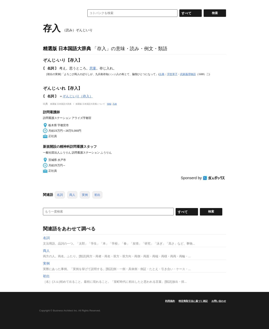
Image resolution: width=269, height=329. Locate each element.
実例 (85, 194)
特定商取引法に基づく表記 (193, 301)
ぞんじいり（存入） (78, 96)
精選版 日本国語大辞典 (67, 48)
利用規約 (170, 301)
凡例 (115, 104)
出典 (161, 74)
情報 (109, 104)
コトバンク (61, 13)
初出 (97, 194)
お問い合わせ (218, 301)
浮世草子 (172, 74)
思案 (92, 68)
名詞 (60, 194)
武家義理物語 (188, 74)
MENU (46, 3)
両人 (72, 194)
